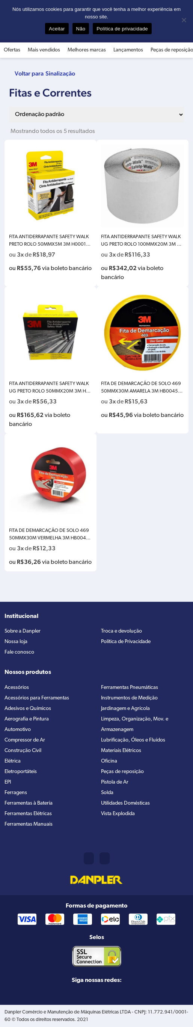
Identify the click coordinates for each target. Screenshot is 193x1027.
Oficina (109, 761)
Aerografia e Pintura (27, 719)
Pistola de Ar (114, 782)
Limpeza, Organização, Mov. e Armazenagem (134, 724)
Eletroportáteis (21, 772)
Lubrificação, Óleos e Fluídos (133, 740)
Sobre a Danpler (23, 631)
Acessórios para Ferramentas (37, 698)
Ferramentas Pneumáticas (129, 687)
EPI (8, 782)
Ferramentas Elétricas (28, 814)
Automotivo (18, 729)
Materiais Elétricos (121, 751)
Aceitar (57, 29)
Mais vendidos (44, 50)
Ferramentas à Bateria (29, 803)
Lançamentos (128, 50)
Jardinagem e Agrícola (125, 708)
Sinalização (60, 73)
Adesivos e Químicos (28, 708)
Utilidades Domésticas (125, 803)
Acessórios (17, 687)
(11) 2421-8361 (89, 858)
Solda (107, 793)
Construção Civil (23, 751)
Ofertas (12, 50)
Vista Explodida (118, 814)
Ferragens (16, 793)
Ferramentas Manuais (29, 824)
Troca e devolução (121, 631)
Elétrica (13, 761)
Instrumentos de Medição (129, 698)
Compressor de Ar (25, 740)
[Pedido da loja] (96, 114)
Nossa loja (16, 642)
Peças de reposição (122, 772)
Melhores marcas (87, 50)
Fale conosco (19, 652)
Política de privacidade (122, 29)
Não (81, 29)
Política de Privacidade (126, 642)
